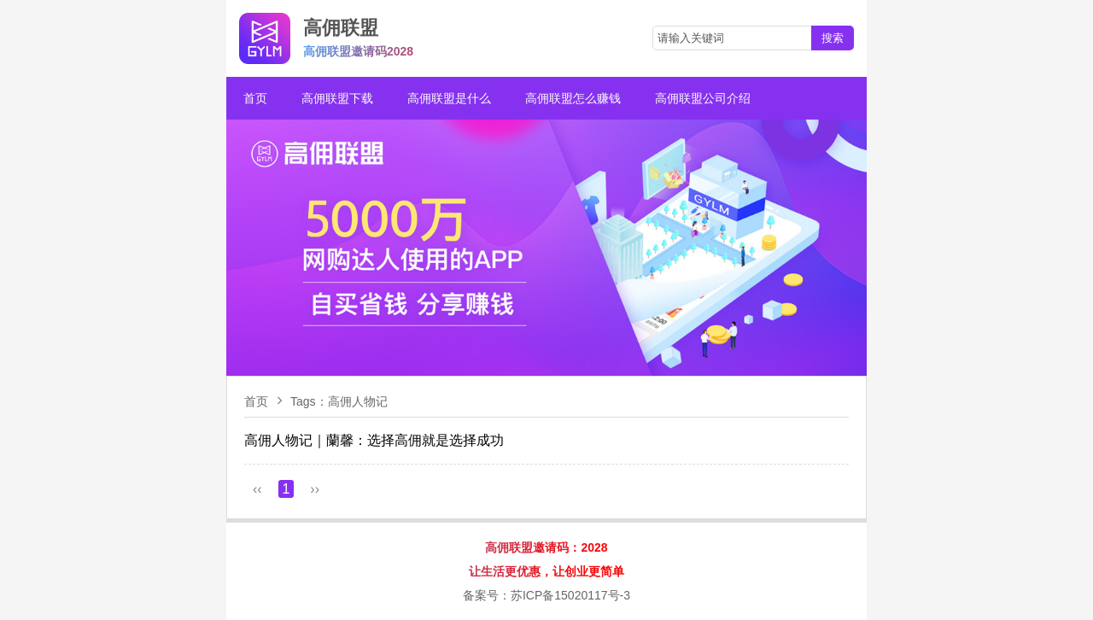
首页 (255, 98)
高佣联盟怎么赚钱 (573, 98)
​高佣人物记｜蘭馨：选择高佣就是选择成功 (374, 440)
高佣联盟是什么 (449, 98)
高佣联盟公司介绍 (703, 98)
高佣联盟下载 (337, 98)
